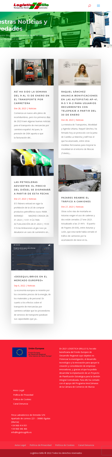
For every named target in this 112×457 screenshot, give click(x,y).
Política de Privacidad (23, 394)
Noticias (32, 108)
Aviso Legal (18, 390)
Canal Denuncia (20, 403)
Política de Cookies (22, 399)
